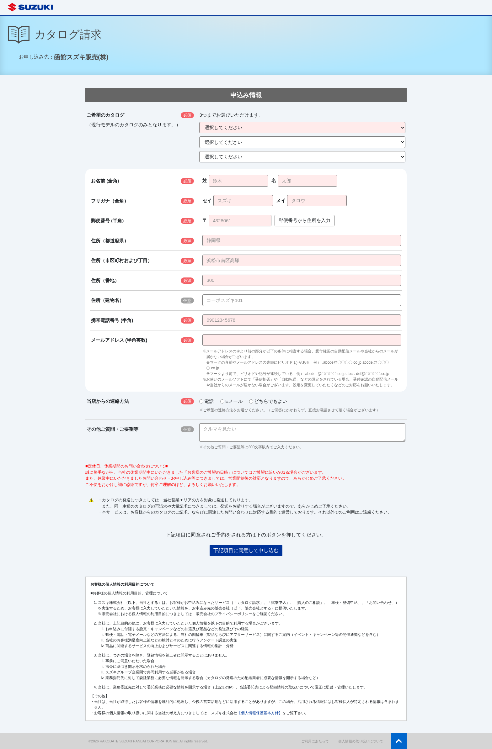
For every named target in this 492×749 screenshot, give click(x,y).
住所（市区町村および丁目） (121, 260)
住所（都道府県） (110, 240)
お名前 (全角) (105, 180)
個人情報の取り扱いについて (360, 741)
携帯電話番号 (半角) (112, 320)
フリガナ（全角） (110, 200)
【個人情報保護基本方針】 (259, 713)
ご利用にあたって (315, 741)
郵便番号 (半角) (107, 220)
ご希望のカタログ (105, 115)
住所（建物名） (107, 300)
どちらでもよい (268, 401)
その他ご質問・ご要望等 (112, 429)
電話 (206, 401)
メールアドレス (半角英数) (119, 340)
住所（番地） (105, 280)
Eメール (231, 401)
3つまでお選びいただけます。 (231, 115)
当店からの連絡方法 (108, 401)
